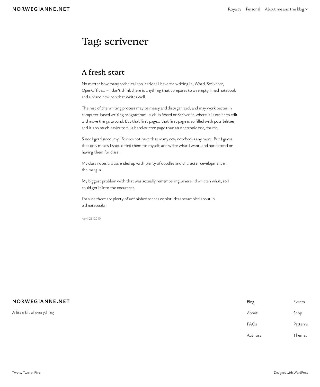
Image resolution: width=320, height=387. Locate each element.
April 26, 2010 (91, 218)
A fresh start (103, 72)
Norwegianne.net (41, 8)
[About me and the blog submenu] (306, 9)
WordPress (300, 372)
